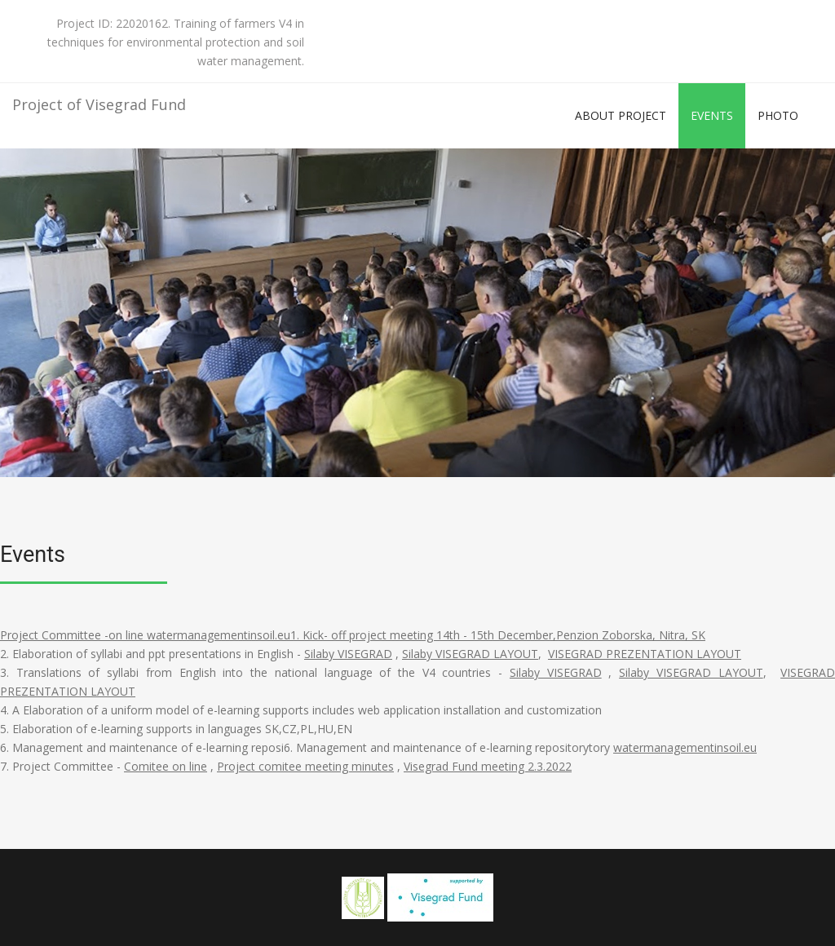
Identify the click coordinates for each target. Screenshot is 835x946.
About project (620, 115)
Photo (778, 115)
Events (712, 115)
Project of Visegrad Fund (99, 104)
